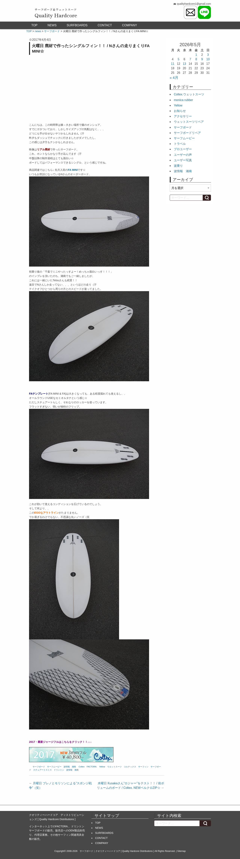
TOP (34, 25)
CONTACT (105, 25)
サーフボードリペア (187, 132)
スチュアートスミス (42, 770)
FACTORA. (92, 767)
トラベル (180, 143)
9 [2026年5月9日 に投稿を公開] (202, 59)
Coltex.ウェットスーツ (189, 94)
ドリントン (59, 770)
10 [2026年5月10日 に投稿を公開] (208, 59)
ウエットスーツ (114, 767)
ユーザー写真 (183, 160)
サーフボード (39, 767)
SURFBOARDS (77, 25)
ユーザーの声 (183, 154)
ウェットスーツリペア (189, 121)
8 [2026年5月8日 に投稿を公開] (196, 59)
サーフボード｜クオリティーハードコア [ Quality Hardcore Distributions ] (117, 851)
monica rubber (183, 100)
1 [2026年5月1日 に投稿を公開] (196, 54)
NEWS (52, 25)
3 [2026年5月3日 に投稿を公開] (208, 54)
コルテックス (130, 767)
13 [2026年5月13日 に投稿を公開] (184, 63)
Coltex (82, 767)
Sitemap (181, 851)
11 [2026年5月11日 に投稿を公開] (172, 63)
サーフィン (143, 767)
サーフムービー (54, 767)
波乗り (178, 165)
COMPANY (129, 25)
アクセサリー (183, 116)
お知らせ (180, 110)
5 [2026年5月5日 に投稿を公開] (178, 59)
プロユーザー (183, 149)
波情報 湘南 (70, 767)
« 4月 (174, 78)
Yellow (102, 767)
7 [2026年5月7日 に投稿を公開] (190, 59)
